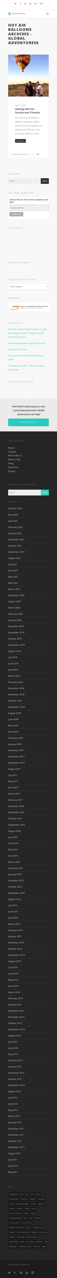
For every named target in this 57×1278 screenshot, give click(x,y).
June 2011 (13, 1165)
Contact (12, 451)
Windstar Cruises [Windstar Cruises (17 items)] (25, 1246)
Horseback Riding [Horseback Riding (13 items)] (15, 1218)
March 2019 (14, 675)
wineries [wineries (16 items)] (37, 1246)
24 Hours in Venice (17, 349)
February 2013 (15, 1060)
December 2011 (16, 1128)
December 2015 (16, 880)
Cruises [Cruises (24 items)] (11, 1204)
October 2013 (15, 1023)
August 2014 (14, 961)
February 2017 (15, 800)
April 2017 (13, 787)
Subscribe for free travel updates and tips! (28, 201)
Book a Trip (14, 459)
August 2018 (14, 713)
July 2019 (12, 657)
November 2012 (16, 1072)
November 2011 (16, 1134)
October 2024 (15, 508)
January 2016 (14, 874)
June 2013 (13, 1048)
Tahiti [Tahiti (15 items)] (22, 1242)
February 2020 (15, 613)
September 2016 (16, 824)
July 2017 (12, 775)
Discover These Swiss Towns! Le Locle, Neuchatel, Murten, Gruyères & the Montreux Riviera (27, 333)
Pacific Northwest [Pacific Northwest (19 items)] (23, 1232)
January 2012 (14, 1122)
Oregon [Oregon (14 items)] (12, 1232)
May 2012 (13, 1110)
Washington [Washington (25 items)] (13, 1246)
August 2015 (14, 899)
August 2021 (14, 558)
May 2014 (13, 979)
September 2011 (16, 1147)
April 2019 (13, 669)
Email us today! (28, 422)
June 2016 (13, 843)
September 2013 (16, 1029)
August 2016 (14, 831)
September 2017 (16, 762)
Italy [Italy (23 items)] (31, 1218)
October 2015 (15, 886)
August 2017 (14, 769)
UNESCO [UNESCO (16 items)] (39, 1242)
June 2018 (13, 719)
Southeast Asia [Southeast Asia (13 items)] (31, 1237)
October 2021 (15, 545)
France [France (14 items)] (34, 1208)
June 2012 (13, 1103)
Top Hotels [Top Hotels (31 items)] (30, 1242)
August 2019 (14, 651)
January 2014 (14, 1004)
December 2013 (16, 1010)
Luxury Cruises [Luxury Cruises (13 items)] (14, 1223)
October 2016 (15, 818)
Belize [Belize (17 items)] (38, 1194)
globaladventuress (19, 154)
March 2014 (14, 992)
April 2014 (13, 986)
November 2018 (16, 694)
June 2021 (13, 570)
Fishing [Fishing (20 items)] (27, 1208)
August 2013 (14, 1035)
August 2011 (14, 1153)
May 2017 (13, 781)
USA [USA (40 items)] (46, 1242)
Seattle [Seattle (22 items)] (11, 1237)
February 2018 (15, 737)
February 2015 (15, 930)
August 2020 (14, 601)
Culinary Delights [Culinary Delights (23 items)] (22, 1204)
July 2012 (12, 1097)
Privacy (11, 471)
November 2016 (16, 812)
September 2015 (16, 893)
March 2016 (14, 862)
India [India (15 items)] (25, 1218)
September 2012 (16, 1085)
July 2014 (12, 967)
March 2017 (14, 793)
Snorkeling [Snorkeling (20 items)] (20, 1237)
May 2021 (13, 576)
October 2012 (15, 1079)
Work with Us (15, 455)
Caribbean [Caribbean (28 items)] (41, 1199)
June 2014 (13, 973)
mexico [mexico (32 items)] (28, 1227)
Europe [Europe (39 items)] (11, 1208)
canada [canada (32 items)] (32, 1199)
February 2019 (15, 682)
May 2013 (13, 1054)
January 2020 (14, 620)
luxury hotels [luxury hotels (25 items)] (26, 1223)
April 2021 (13, 582)
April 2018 (13, 731)
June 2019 (13, 663)
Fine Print (13, 467)
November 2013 (16, 1017)
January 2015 (14, 936)
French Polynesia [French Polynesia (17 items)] (15, 1213)
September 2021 (16, 551)
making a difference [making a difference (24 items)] (16, 1227)
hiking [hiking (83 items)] (33, 1213)
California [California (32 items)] (24, 1199)
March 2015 (14, 924)
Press (11, 463)
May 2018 (13, 725)
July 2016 (12, 837)
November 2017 (16, 756)
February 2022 (15, 527)
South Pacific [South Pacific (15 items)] (13, 1242)
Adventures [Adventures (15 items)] (13, 1194)
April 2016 (13, 855)
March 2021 (14, 589)
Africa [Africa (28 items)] (22, 1194)
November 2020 (16, 595)
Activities (16, 59)
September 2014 (16, 955)
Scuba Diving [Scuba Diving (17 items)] (43, 1232)
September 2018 (16, 706)
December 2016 (16, 806)
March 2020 (14, 607)
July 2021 (12, 564)
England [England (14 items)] (40, 1204)
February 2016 (15, 868)
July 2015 (12, 905)
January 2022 (14, 533)
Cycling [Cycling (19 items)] (33, 1204)
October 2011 (15, 1141)
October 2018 (15, 700)
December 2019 (16, 626)
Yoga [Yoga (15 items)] (43, 1246)
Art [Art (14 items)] (27, 1194)
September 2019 (16, 644)
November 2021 (16, 539)
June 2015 (13, 911)
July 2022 (12, 520)
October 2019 (15, 638)
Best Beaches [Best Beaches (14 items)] (13, 1199)
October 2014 (15, 948)
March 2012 (14, 1116)
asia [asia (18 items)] (32, 1194)
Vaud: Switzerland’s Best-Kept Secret (26, 343)
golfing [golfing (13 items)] (25, 1213)
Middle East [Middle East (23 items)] (38, 1227)
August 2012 (14, 1091)
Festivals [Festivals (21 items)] (19, 1208)
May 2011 (13, 1172)
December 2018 (16, 688)
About (11, 447)
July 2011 (12, 1159)
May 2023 (13, 514)
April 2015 (13, 917)
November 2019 (16, 632)
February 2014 (15, 998)
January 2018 (14, 744)
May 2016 (13, 849)
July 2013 (12, 1041)
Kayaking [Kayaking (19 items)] (38, 1218)
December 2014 (16, 942)
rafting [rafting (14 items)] (33, 1232)
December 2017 (16, 750)
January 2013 (14, 1066)
